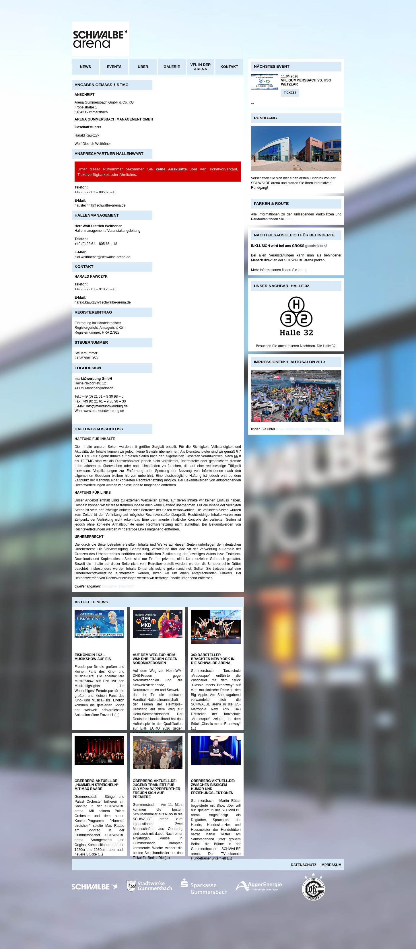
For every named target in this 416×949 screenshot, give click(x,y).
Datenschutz (303, 865)
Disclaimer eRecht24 (118, 586)
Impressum (330, 865)
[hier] (289, 219)
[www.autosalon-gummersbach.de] (302, 429)
